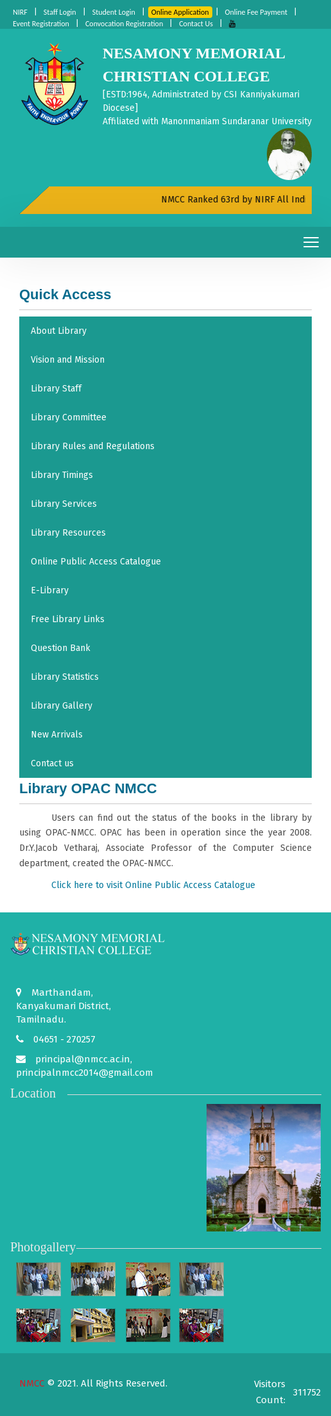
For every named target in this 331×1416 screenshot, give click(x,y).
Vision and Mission (68, 359)
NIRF (20, 12)
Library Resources (68, 532)
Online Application (180, 12)
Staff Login (60, 12)
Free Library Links (68, 619)
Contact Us (196, 23)
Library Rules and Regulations (93, 446)
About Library (59, 330)
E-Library (50, 590)
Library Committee (68, 417)
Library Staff (56, 388)
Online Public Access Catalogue (96, 561)
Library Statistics (65, 676)
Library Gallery (61, 705)
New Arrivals (57, 734)
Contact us (52, 763)
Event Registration (41, 23)
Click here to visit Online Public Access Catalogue (153, 885)
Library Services (64, 503)
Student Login (113, 12)
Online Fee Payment (256, 12)
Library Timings (62, 475)
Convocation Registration (124, 23)
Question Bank (60, 648)
